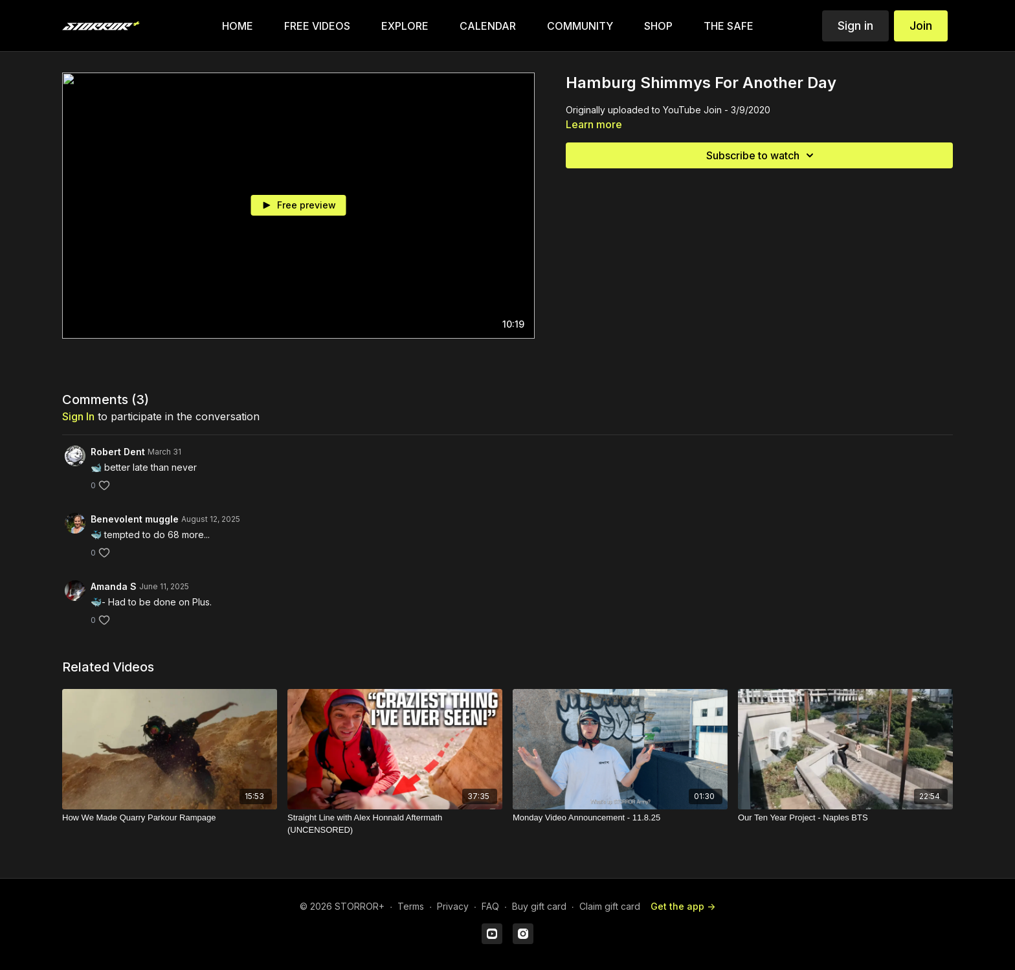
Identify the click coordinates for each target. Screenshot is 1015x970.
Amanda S (114, 586)
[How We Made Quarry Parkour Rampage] (169, 817)
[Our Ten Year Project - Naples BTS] (845, 817)
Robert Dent (118, 451)
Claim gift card (609, 906)
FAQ (490, 906)
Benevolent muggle (135, 518)
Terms (410, 906)
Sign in (855, 25)
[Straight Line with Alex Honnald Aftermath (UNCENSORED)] (394, 824)
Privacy (453, 906)
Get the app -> (683, 906)
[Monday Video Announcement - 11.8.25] (620, 817)
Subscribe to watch (762, 155)
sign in (78, 416)
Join (920, 25)
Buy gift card (539, 906)
